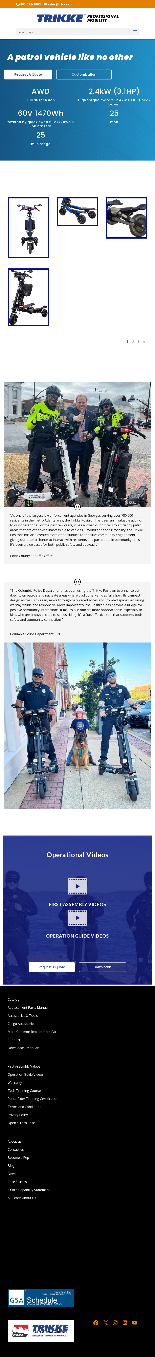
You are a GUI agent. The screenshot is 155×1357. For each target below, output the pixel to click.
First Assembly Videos (24, 1066)
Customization (84, 74)
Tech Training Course (24, 1090)
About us (14, 1141)
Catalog (13, 999)
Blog (11, 1165)
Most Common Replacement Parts (33, 1031)
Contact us (16, 1149)
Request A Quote (28, 74)
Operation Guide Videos (26, 1074)
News (12, 1173)
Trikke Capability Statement (29, 1190)
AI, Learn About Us (22, 1198)
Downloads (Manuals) (24, 1048)
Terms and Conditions (24, 1107)
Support (14, 1040)
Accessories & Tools (23, 1015)
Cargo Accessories (21, 1023)
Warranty (15, 1082)
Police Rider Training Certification (33, 1098)
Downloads (101, 968)
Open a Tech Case (21, 1123)
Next (141, 341)
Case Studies (17, 1182)
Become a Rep (18, 1157)
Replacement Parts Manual (28, 1007)
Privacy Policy (18, 1115)
